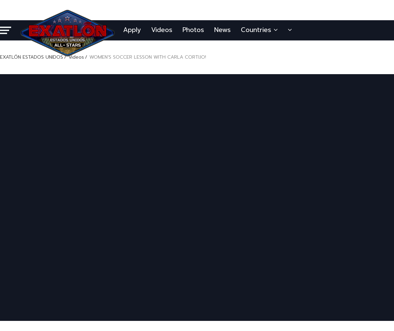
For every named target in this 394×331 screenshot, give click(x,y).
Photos (193, 30)
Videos (161, 30)
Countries (259, 30)
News (222, 30)
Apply (132, 30)
